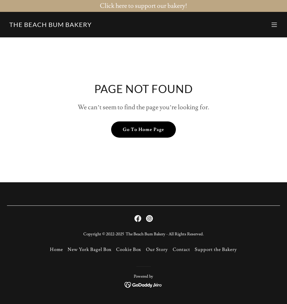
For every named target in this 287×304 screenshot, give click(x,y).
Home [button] (56, 249)
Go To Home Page (143, 129)
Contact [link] (181, 249)
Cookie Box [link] (128, 249)
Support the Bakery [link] (216, 249)
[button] (274, 24)
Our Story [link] (157, 249)
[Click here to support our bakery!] (143, 6)
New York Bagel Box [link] (89, 249)
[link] (50, 25)
